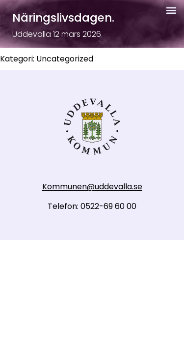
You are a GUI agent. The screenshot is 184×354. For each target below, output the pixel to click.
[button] (171, 10)
